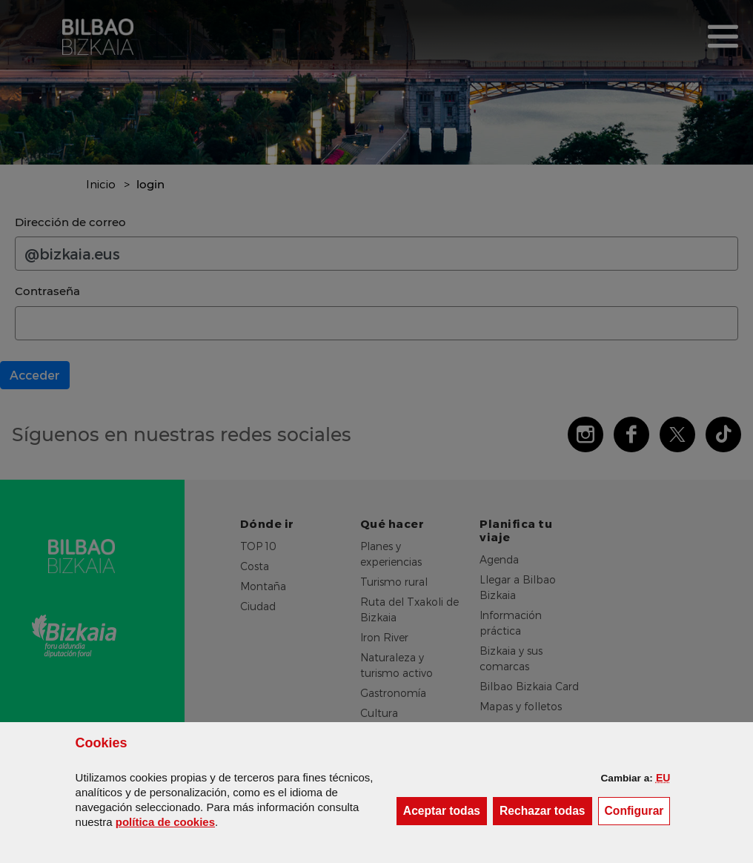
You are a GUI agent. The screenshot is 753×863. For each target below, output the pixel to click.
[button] (663, 778)
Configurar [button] (638, 810)
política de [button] (165, 822)
